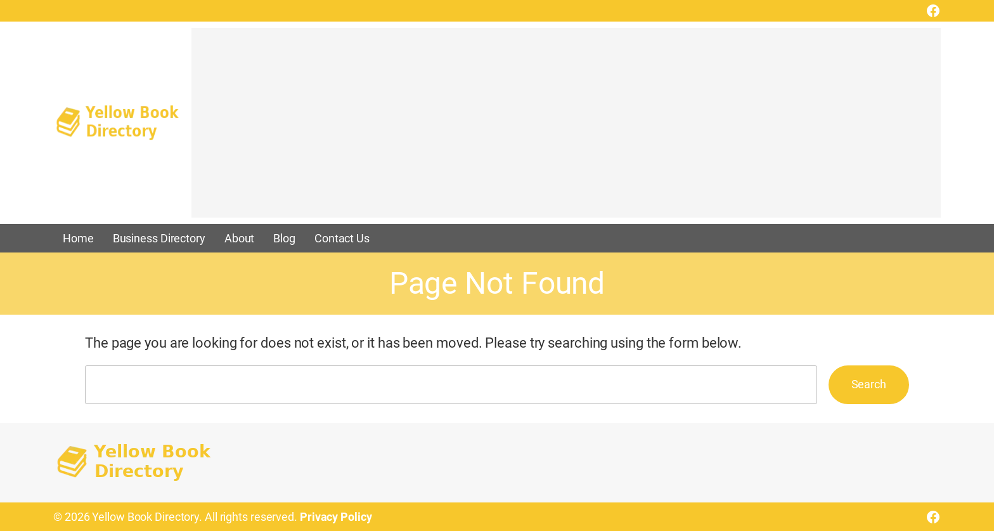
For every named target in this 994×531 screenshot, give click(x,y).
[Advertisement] (566, 129)
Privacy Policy (336, 516)
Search (868, 384)
